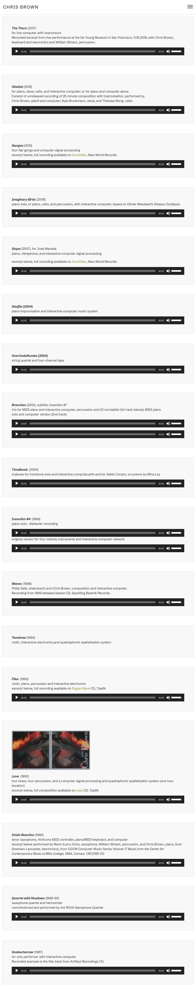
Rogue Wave (81, 688)
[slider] (93, 51)
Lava (79, 790)
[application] (98, 51)
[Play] (17, 51)
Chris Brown (21, 7)
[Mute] (168, 51)
